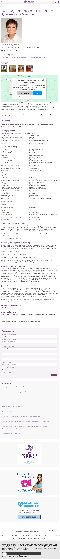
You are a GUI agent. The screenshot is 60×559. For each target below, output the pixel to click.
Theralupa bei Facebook (21, 530)
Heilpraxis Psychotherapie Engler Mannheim (14, 412)
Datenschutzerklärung (45, 530)
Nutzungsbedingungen (33, 530)
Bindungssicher (6, 397)
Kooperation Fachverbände (22, 531)
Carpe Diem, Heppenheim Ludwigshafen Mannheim (16, 392)
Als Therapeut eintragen (8, 530)
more (50, 553)
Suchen (53, 375)
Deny (10, 553)
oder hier (23, 316)
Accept (37, 93)
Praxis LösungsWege (7, 402)
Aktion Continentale (35, 531)
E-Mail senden (10, 56)
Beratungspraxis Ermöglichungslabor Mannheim (15, 387)
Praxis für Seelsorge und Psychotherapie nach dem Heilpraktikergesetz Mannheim (25, 421)
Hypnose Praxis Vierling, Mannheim (12, 406)
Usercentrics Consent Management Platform (32, 97)
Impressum (54, 530)
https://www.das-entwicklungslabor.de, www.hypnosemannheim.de (25, 58)
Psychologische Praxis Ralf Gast (11, 433)
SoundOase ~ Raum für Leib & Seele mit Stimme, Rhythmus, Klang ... (21, 416)
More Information (25, 93)
